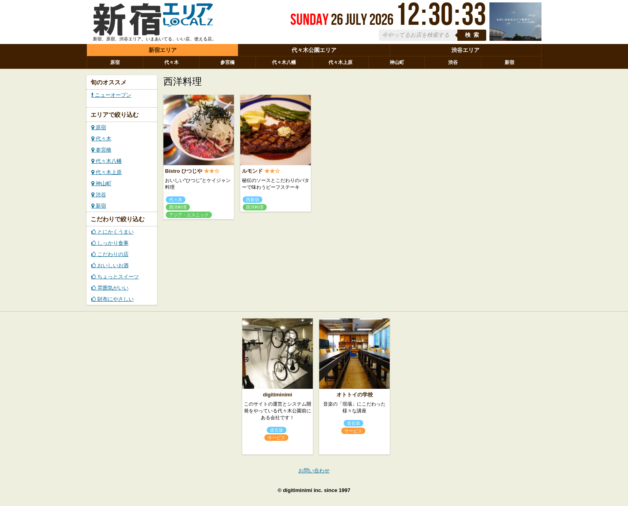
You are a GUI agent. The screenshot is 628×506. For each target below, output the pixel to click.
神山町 (397, 62)
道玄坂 (276, 430)
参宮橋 (227, 62)
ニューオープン (111, 95)
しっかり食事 (110, 243)
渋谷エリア (465, 50)
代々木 (171, 62)
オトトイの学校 (354, 395)
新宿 (509, 62)
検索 (473, 35)
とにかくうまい (112, 232)
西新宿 (252, 199)
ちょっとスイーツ (115, 277)
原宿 (115, 62)
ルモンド (252, 171)
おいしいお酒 (110, 265)
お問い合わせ (314, 471)
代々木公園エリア (314, 50)
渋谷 (453, 62)
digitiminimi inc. (302, 490)
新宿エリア (163, 50)
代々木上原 (340, 62)
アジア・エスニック (189, 214)
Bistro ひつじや (183, 171)
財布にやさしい (112, 299)
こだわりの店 (110, 254)
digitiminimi (277, 395)
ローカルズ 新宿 (153, 21)
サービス (276, 437)
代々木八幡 (284, 62)
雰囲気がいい (110, 288)
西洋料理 (178, 207)
